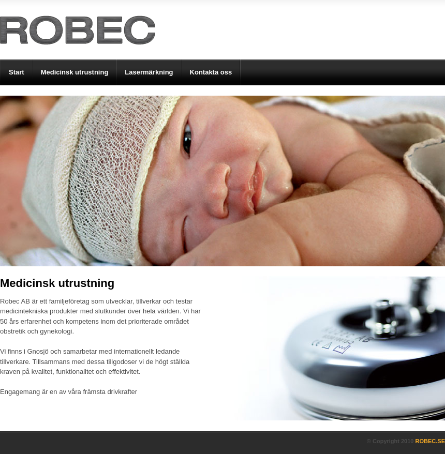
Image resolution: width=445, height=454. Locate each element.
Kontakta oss (211, 72)
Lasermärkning (149, 72)
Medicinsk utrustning (75, 72)
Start (16, 72)
